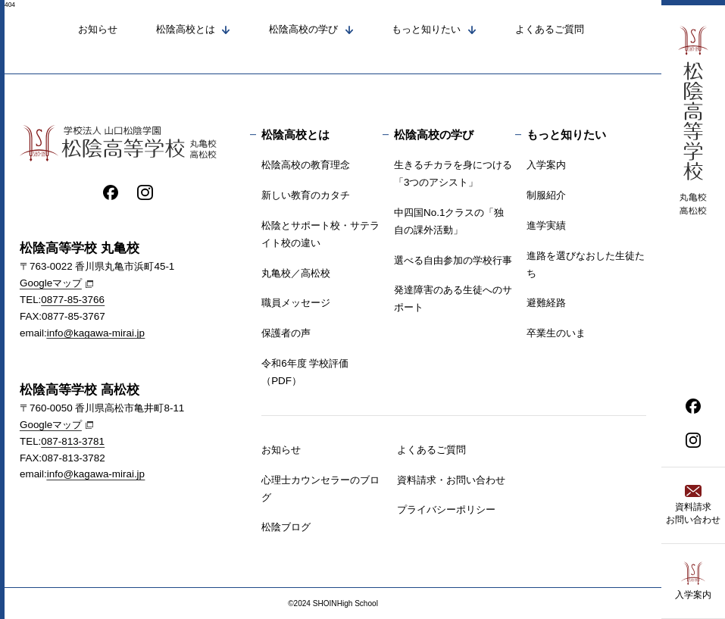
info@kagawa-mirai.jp (96, 333)
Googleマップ (51, 283)
